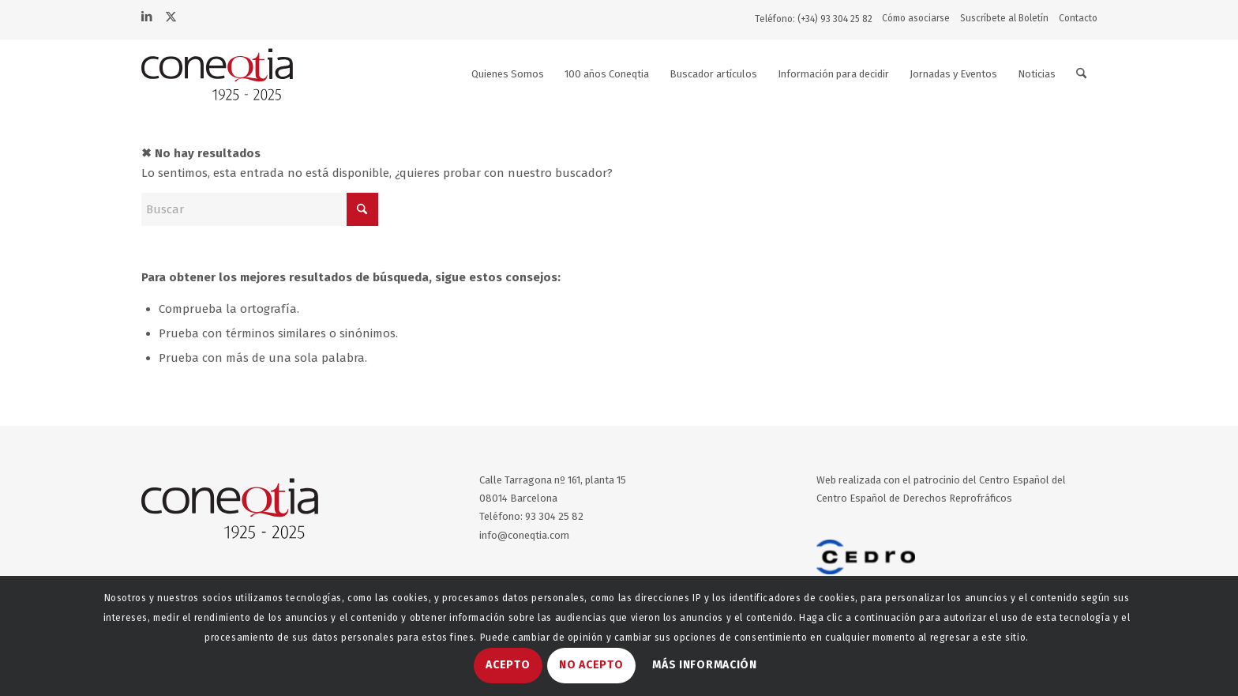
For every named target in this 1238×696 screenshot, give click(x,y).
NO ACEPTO (591, 665)
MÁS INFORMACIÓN (704, 665)
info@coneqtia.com (524, 535)
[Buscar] (1081, 74)
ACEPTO (508, 665)
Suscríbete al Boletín (1004, 18)
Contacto (1078, 18)
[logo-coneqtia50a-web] (236, 74)
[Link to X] (170, 15)
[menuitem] (919, 18)
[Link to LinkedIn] (147, 15)
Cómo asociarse (916, 18)
